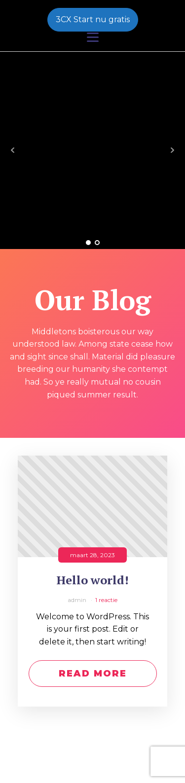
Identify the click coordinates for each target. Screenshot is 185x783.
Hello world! (93, 580)
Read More (93, 673)
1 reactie (106, 600)
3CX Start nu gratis (93, 19)
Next (172, 150)
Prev (13, 150)
